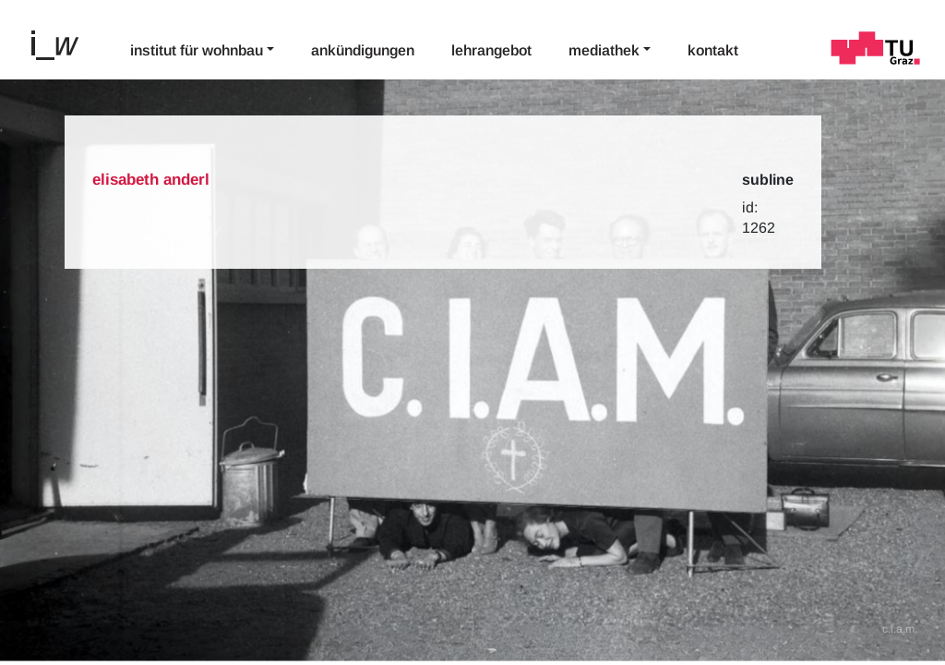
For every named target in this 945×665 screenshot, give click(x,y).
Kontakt (713, 50)
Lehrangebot (491, 50)
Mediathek (604, 50)
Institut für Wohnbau (196, 50)
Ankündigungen (362, 50)
